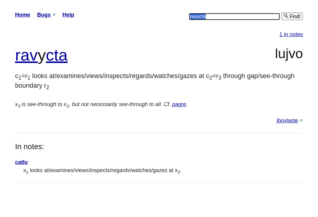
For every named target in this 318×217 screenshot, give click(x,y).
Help (68, 15)
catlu (21, 162)
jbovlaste (287, 121)
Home (22, 15)
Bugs (44, 15)
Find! (292, 16)
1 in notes (291, 34)
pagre (179, 104)
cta (57, 55)
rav (26, 55)
